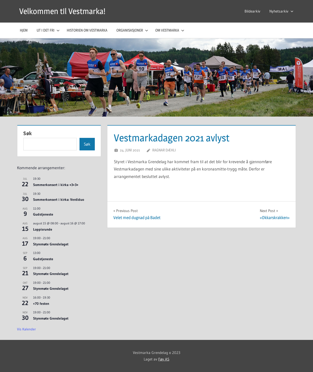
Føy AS (163, 359)
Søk (27, 133)
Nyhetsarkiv (281, 11)
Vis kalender (26, 329)
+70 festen (41, 303)
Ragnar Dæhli (164, 150)
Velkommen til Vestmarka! (62, 11)
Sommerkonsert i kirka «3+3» (55, 184)
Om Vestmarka (169, 30)
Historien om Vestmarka (87, 30)
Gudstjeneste (43, 214)
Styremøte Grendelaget (50, 244)
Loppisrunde (42, 229)
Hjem (24, 30)
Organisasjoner (132, 30)
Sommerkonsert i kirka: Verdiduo (58, 199)
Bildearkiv (252, 11)
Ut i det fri (48, 30)
